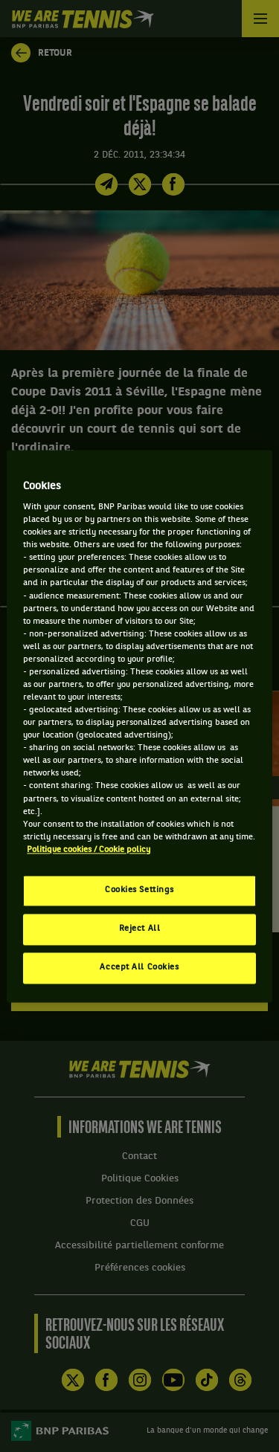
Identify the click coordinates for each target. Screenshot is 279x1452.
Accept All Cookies (139, 967)
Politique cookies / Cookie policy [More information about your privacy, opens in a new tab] (88, 849)
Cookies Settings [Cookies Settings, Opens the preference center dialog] (139, 889)
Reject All (140, 928)
